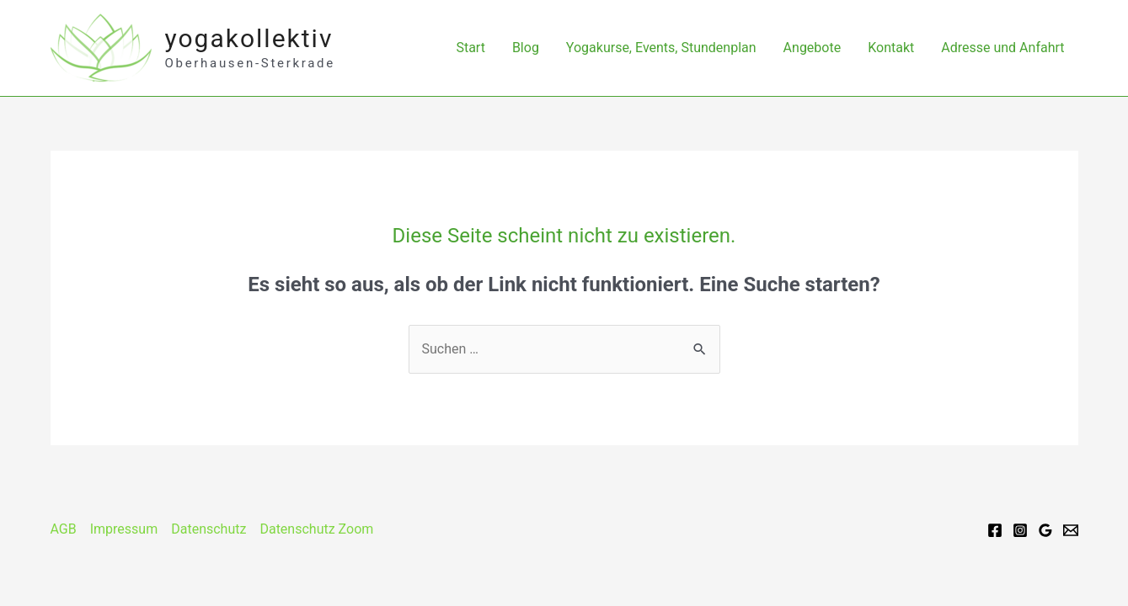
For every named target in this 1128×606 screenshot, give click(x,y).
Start (470, 48)
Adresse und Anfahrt (1002, 48)
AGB (64, 529)
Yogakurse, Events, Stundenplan (661, 48)
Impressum (124, 529)
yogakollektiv (249, 38)
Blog (525, 48)
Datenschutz (208, 529)
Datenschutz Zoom (316, 529)
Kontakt (891, 48)
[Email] (1070, 530)
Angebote (812, 48)
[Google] (1045, 530)
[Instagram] (1020, 530)
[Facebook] (994, 530)
